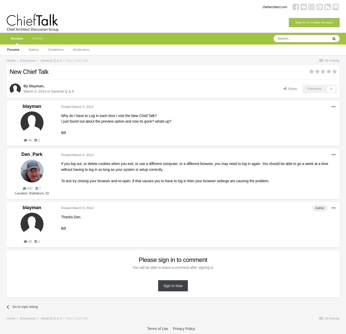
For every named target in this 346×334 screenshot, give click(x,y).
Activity (37, 38)
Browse (17, 40)
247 (28, 188)
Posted (77, 107)
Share (290, 89)
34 (28, 140)
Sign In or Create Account (314, 22)
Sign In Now (173, 286)
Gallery (33, 50)
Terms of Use (157, 329)
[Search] (301, 38)
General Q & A (62, 91)
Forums (13, 50)
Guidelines (56, 50)
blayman (36, 86)
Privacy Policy (184, 329)
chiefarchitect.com (275, 7)
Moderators (81, 50)
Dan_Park (31, 154)
